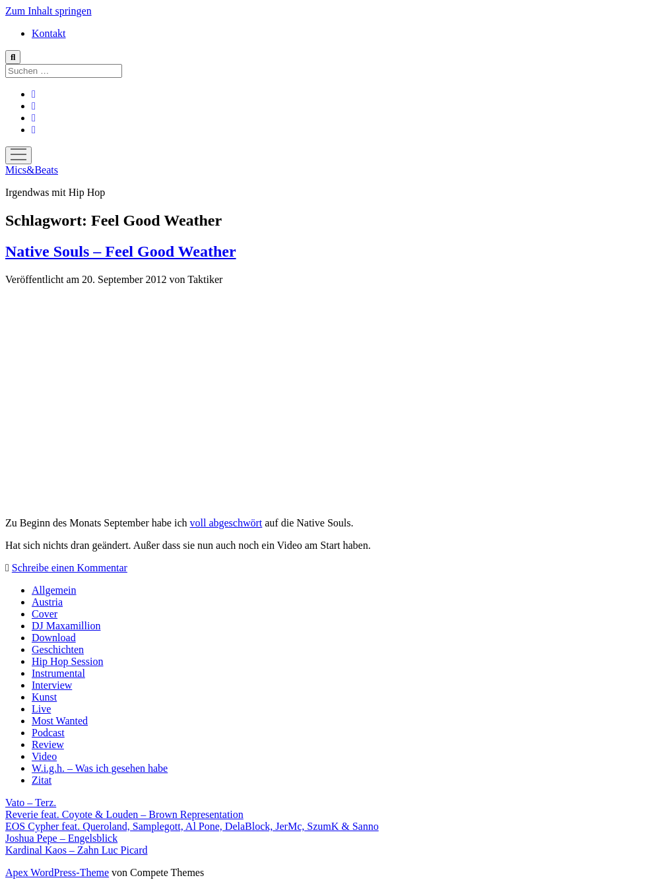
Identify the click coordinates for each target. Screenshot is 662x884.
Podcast (48, 732)
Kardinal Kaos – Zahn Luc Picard (76, 850)
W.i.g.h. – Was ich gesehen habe (100, 768)
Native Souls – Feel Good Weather (120, 251)
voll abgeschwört (226, 522)
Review (48, 744)
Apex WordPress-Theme (57, 872)
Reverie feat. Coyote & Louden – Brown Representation (124, 814)
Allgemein (54, 590)
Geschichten (58, 649)
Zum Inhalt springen (48, 10)
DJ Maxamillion (66, 625)
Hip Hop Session (67, 661)
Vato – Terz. (30, 802)
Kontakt (49, 33)
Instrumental (58, 673)
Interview (52, 685)
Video (44, 756)
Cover (44, 613)
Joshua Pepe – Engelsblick (61, 838)
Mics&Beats (31, 169)
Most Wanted (60, 720)
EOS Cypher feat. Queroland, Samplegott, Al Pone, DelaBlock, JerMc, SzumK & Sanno (192, 826)
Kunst (44, 697)
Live (41, 708)
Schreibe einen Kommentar (69, 567)
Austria (47, 602)
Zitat (41, 780)
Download (54, 637)
